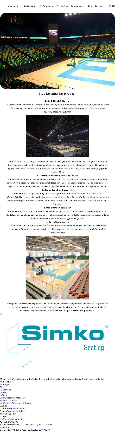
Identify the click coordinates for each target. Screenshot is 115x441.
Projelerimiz (62, 6)
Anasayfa (13, 6)
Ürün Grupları (44, 6)
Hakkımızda (29, 6)
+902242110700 (10, 422)
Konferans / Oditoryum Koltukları (16, 403)
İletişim (98, 6)
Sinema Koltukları (8, 400)
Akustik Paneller (8, 413)
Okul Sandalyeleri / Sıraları (12, 408)
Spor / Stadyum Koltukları (12, 397)
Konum (4, 427)
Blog (90, 6)
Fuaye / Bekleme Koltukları (12, 411)
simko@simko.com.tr (12, 419)
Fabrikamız (76, 6)
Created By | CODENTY (40, 430)
